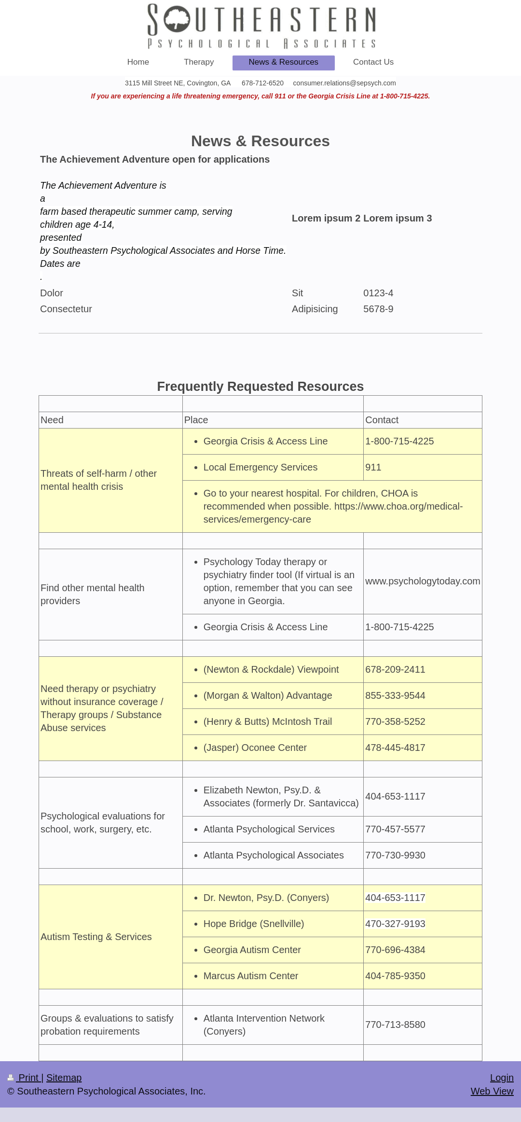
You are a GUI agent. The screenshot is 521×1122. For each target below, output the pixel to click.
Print (24, 1077)
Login (502, 1077)
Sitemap (64, 1077)
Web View (492, 1091)
